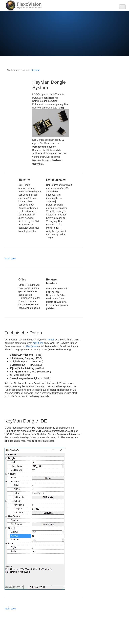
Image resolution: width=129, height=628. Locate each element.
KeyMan (36, 70)
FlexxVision (32, 346)
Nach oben (10, 258)
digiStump (38, 343)
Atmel (51, 339)
